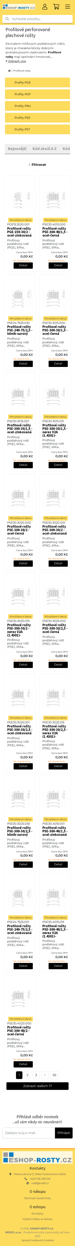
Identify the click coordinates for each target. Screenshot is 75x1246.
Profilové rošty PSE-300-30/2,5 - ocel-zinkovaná (19, 729)
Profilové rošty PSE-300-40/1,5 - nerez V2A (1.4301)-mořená (55, 933)
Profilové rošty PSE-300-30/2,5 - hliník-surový (19, 831)
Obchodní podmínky (37, 1198)
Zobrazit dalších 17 (37, 1086)
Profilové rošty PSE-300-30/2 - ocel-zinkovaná (54, 530)
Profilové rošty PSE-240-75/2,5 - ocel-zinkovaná (19, 929)
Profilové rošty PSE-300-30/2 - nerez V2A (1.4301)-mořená (19, 632)
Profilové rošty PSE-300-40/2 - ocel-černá (19, 1030)
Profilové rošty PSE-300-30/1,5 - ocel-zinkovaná (19, 428)
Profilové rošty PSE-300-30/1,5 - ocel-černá (55, 330)
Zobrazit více (16, 61)
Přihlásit (63, 1133)
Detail (23, 265)
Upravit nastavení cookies (37, 1240)
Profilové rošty (22, 70)
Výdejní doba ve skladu (38, 1219)
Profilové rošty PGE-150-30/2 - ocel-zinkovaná (19, 232)
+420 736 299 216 (39, 1178)
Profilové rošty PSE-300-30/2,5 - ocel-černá (55, 628)
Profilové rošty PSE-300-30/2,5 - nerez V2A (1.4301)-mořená (55, 733)
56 (54, 1075)
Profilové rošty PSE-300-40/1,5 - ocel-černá (55, 232)
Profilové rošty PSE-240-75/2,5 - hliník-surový (19, 330)
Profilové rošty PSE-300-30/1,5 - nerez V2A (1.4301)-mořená (55, 432)
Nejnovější (17, 148)
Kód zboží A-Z (44, 148)
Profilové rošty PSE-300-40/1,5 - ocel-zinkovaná (55, 831)
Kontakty (37, 1213)
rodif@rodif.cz (40, 1183)
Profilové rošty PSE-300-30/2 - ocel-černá (19, 530)
